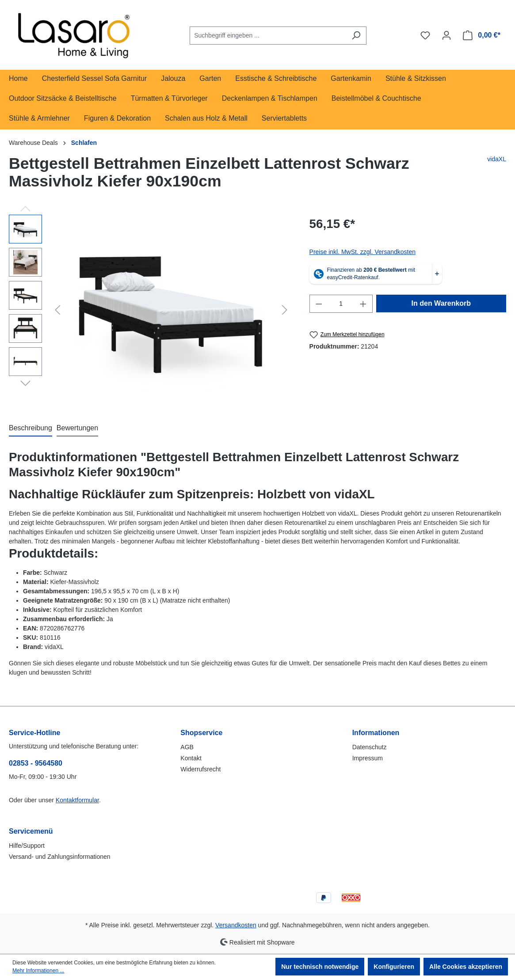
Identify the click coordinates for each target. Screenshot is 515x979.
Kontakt (190, 758)
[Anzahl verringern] (318, 304)
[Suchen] (356, 36)
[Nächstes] (284, 310)
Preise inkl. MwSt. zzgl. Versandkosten (362, 251)
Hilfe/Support (27, 845)
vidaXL (496, 159)
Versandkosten (235, 925)
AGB (187, 747)
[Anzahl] (341, 304)
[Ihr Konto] (446, 35)
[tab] (30, 428)
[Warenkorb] (481, 35)
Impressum (367, 758)
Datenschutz (369, 747)
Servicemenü (31, 831)
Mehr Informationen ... (38, 971)
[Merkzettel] (425, 35)
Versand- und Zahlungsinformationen (60, 856)
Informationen (376, 732)
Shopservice (201, 732)
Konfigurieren (394, 966)
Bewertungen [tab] (77, 428)
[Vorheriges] (57, 310)
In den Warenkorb (441, 303)
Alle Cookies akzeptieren (465, 966)
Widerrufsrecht (200, 769)
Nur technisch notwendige (320, 966)
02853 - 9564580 (35, 763)
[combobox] (268, 36)
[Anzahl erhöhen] (363, 304)
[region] (150, 310)
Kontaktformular (77, 800)
